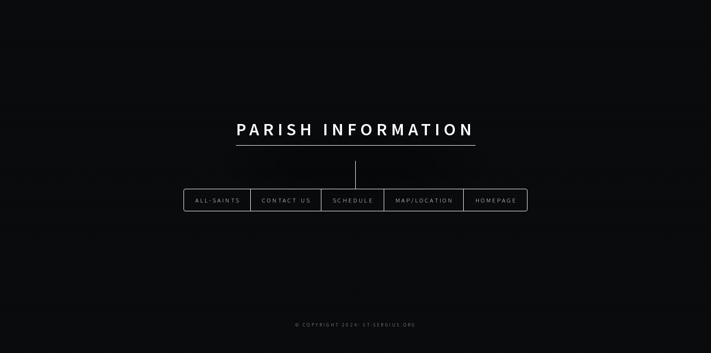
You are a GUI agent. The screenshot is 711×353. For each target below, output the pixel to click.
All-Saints (217, 200)
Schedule (353, 200)
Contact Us (286, 200)
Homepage (496, 200)
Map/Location (424, 200)
